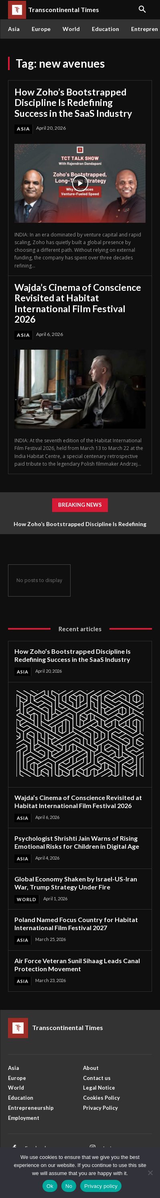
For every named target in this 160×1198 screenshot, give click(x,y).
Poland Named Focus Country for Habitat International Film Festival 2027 (76, 923)
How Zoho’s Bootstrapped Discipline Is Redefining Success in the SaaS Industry (73, 102)
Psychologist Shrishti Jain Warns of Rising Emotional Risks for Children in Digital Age (76, 842)
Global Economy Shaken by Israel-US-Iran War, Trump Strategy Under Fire (75, 883)
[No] (150, 1173)
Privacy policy (100, 1186)
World (26, 899)
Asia (23, 129)
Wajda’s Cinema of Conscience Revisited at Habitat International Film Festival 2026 (77, 303)
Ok (50, 1186)
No (68, 1186)
